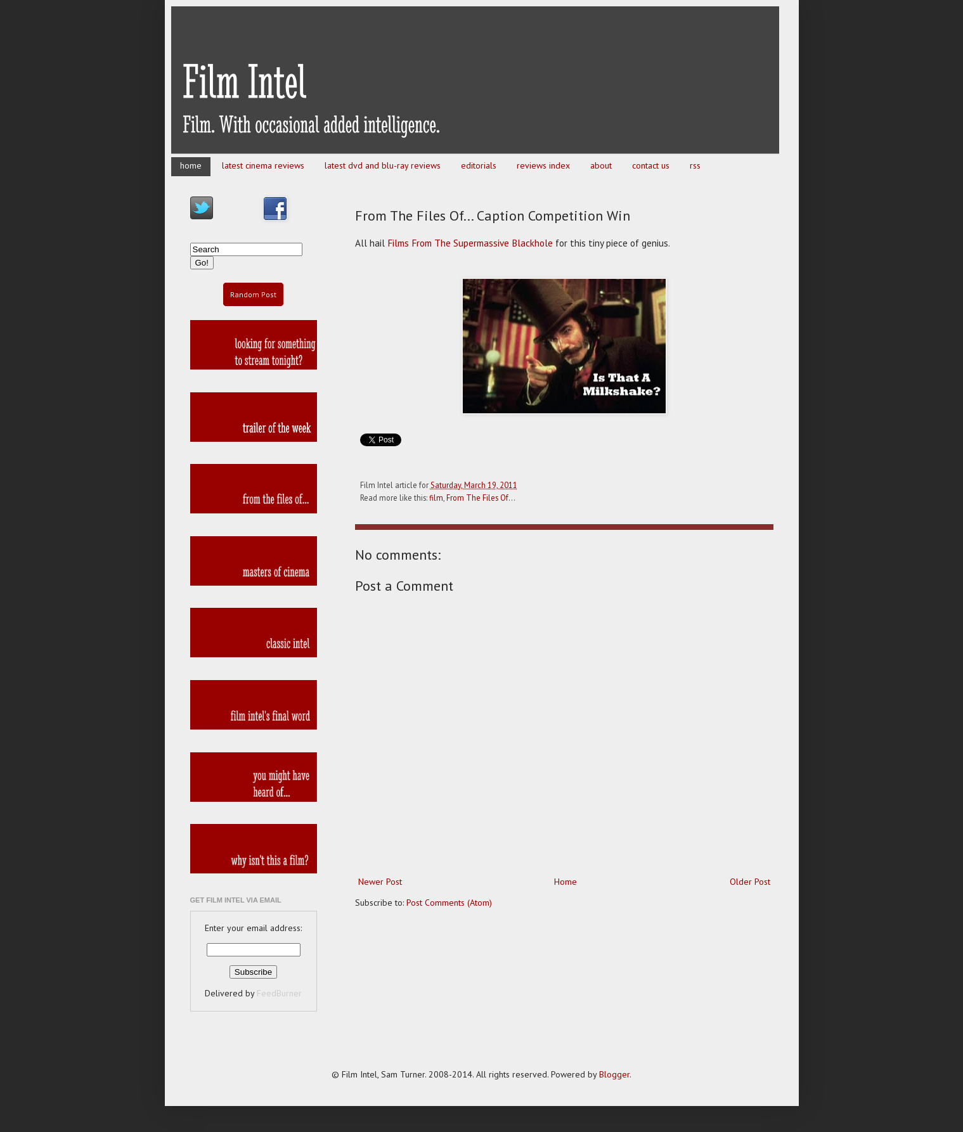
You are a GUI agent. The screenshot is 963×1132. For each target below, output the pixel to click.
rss (695, 165)
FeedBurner (279, 993)
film (436, 497)
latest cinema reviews (263, 165)
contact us (650, 165)
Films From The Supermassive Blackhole (470, 242)
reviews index (543, 165)
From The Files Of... (480, 497)
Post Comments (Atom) (449, 902)
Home (565, 881)
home (191, 165)
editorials (478, 165)
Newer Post (380, 881)
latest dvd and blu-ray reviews (383, 165)
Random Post (253, 294)
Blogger (614, 1074)
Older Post (750, 881)
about (601, 165)
